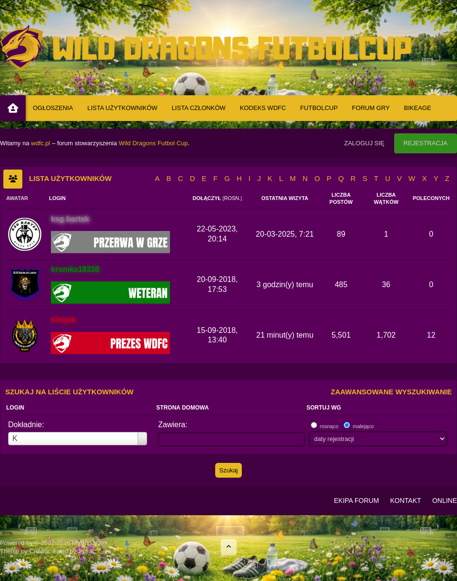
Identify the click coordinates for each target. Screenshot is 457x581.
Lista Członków (199, 107)
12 (431, 335)
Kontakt (405, 500)
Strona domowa (182, 407)
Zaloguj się (364, 143)
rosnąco (329, 426)
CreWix (39, 551)
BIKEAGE (417, 107)
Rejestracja (425, 143)
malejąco (363, 426)
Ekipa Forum (356, 500)
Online (444, 500)
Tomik (86, 551)
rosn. (232, 198)
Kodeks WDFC (263, 107)
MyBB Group (89, 542)
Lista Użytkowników (123, 107)
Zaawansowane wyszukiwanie (391, 392)
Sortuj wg (324, 407)
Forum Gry (370, 107)
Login (15, 407)
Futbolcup (319, 107)
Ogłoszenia (53, 107)
